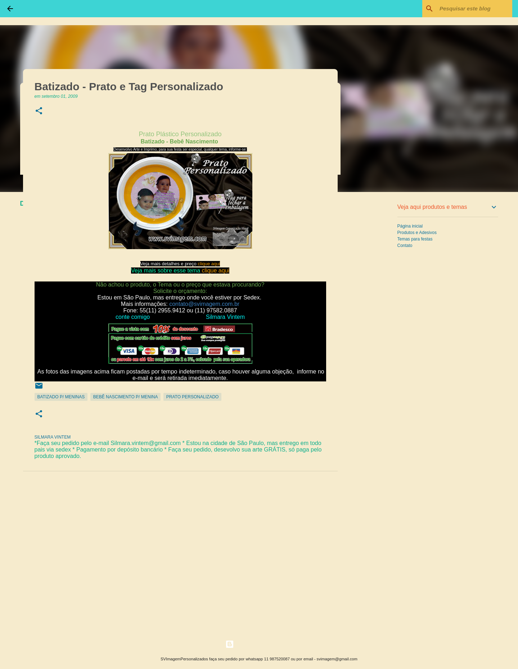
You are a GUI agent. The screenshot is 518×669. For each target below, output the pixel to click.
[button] (39, 111)
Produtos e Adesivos (417, 232)
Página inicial (410, 226)
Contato (405, 245)
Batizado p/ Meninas (61, 396)
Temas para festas (415, 239)
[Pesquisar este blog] (474, 8)
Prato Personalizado (192, 396)
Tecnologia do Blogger (259, 644)
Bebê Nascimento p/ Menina (125, 396)
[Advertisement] (374, 310)
